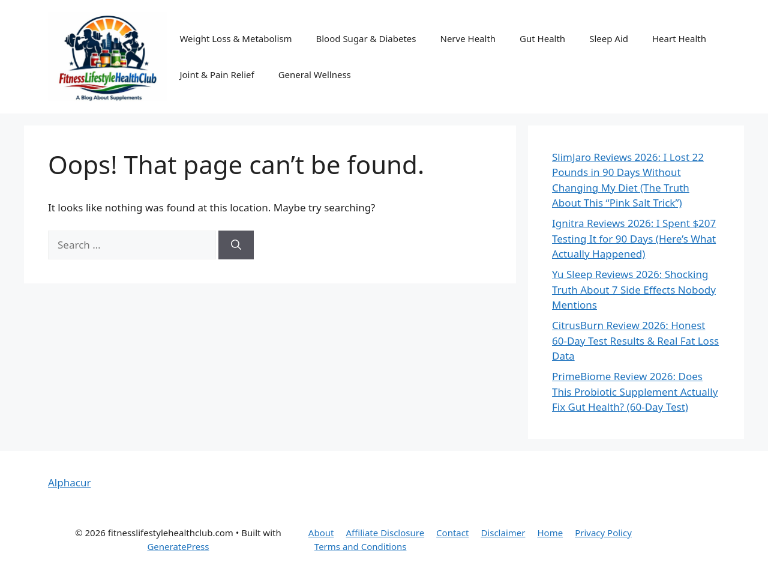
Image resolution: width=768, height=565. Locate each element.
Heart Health (679, 38)
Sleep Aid (608, 38)
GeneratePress (178, 546)
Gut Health (542, 38)
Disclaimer (503, 533)
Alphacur (69, 482)
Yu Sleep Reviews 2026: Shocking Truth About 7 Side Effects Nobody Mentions (634, 289)
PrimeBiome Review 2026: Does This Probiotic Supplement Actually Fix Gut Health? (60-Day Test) (635, 391)
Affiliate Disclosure (385, 533)
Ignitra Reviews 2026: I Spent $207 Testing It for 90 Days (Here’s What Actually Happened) (634, 238)
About (321, 533)
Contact (452, 533)
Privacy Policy (603, 533)
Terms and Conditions (360, 546)
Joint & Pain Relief (216, 74)
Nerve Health (468, 38)
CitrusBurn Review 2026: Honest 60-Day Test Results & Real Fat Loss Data (635, 340)
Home (550, 533)
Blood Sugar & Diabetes (366, 38)
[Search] (236, 245)
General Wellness (314, 74)
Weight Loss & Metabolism (235, 38)
